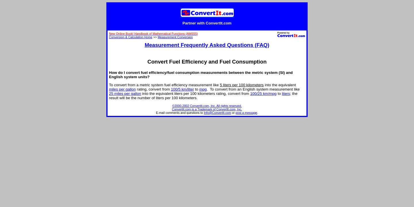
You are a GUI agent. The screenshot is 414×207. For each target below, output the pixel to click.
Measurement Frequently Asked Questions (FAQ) (207, 45)
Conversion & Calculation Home (130, 37)
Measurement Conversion (175, 37)
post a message (246, 112)
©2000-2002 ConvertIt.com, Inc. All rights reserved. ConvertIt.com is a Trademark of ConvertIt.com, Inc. (207, 107)
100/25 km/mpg (263, 93)
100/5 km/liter (182, 89)
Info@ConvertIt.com (217, 112)
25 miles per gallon (125, 93)
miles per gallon (122, 89)
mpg (203, 89)
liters (286, 93)
